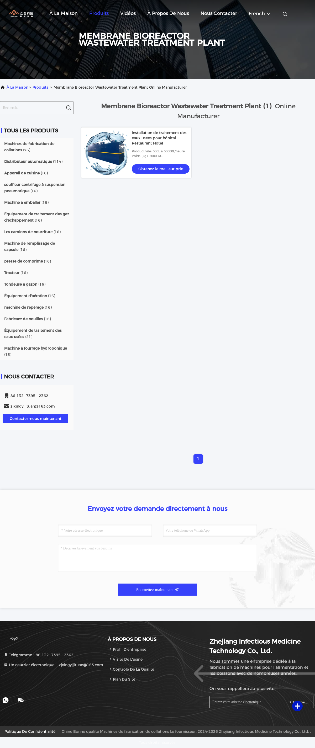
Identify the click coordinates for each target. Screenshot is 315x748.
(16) (26, 173)
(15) (35, 351)
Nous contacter (219, 13)
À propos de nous (168, 13)
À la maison (63, 13)
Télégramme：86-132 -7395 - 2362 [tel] (39, 655)
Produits (99, 13)
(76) (29, 146)
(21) (33, 333)
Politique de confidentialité (29, 731)
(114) (33, 161)
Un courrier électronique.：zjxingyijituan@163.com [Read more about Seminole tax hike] (53, 664)
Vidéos (128, 13)
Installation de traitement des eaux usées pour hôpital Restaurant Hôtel (159, 138)
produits (40, 87)
